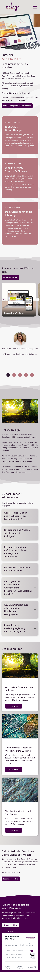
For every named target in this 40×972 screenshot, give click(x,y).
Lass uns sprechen (10, 879)
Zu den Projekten (10, 277)
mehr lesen (13, 706)
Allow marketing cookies (14, 957)
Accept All (32, 967)
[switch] (33, 951)
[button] (4, 299)
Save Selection (20, 967)
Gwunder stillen (10, 925)
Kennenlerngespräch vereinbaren (17, 105)
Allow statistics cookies (14, 954)
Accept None (8, 967)
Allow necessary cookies (15, 951)
